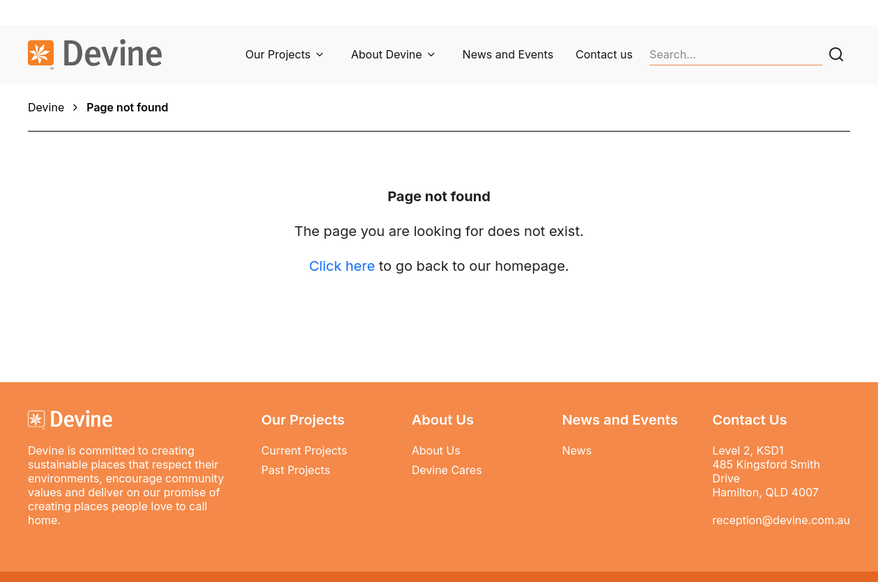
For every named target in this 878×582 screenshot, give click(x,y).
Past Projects (295, 470)
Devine (46, 107)
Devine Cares (447, 470)
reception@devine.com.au (781, 520)
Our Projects (278, 54)
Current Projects (304, 450)
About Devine (386, 54)
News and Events (508, 54)
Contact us (604, 54)
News (577, 450)
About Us (436, 450)
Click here (342, 266)
